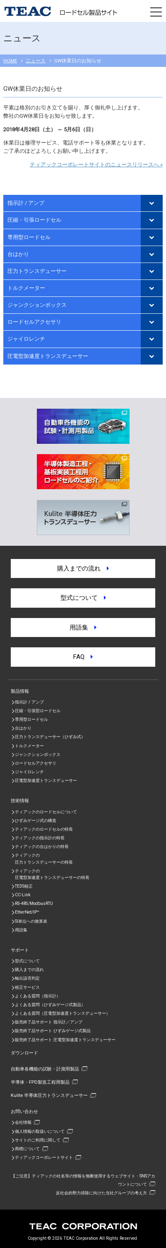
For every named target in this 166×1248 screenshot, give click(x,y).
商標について (27, 1148)
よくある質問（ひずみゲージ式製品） (50, 1004)
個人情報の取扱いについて (40, 1131)
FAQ (83, 657)
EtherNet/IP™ (27, 912)
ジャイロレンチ (26, 339)
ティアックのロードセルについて (46, 812)
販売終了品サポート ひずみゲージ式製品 (53, 1030)
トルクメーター (26, 288)
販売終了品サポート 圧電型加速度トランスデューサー (65, 1039)
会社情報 (23, 1122)
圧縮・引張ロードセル (34, 220)
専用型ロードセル (29, 237)
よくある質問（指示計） (37, 996)
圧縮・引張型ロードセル (37, 710)
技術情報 (20, 800)
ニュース (36, 61)
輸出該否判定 (27, 978)
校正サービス (27, 987)
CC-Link (22, 895)
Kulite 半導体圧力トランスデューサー (49, 1095)
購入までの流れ (83, 568)
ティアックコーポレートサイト (44, 1157)
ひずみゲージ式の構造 (35, 820)
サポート (20, 950)
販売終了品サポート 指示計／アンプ (48, 1022)
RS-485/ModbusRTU (34, 903)
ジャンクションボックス (37, 305)
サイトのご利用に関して (37, 1140)
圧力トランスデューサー (37, 271)
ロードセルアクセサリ (34, 322)
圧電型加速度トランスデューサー (47, 356)
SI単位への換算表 (31, 921)
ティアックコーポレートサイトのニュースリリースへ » (96, 164)
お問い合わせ (24, 1111)
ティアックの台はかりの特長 (42, 846)
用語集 (83, 627)
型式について (83, 598)
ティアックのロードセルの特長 (44, 829)
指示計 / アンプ (25, 203)
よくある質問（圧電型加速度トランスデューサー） (62, 1013)
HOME (10, 61)
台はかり (18, 254)
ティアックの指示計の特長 (40, 838)
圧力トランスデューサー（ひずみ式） (50, 736)
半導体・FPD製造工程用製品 (40, 1082)
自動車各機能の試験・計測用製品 (45, 1069)
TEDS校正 (24, 886)
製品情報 (20, 691)
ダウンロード (24, 1053)
